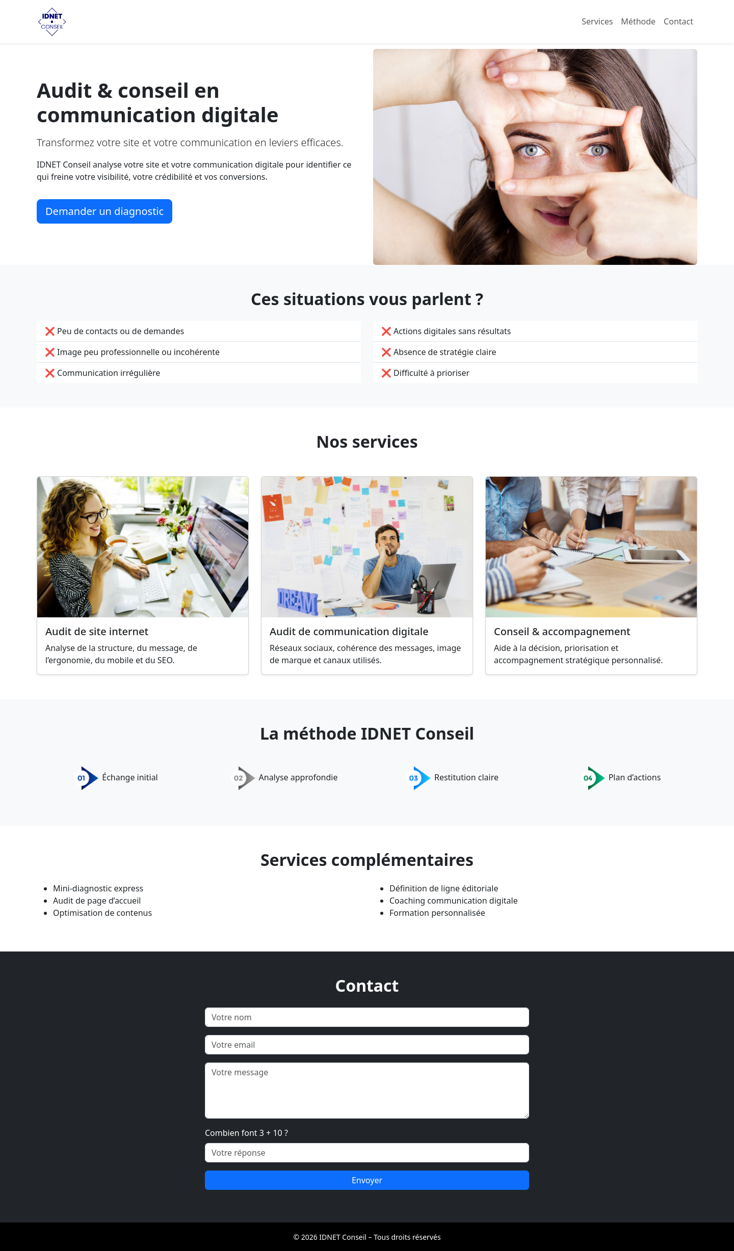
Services (597, 21)
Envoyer (367, 1180)
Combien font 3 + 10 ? (246, 1132)
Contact (678, 21)
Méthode (638, 21)
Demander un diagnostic (104, 211)
